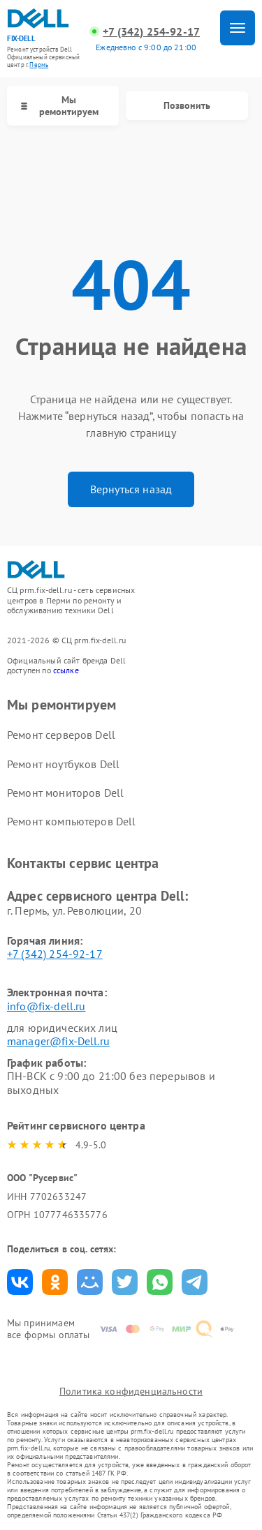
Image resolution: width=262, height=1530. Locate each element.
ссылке (66, 670)
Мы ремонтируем (60, 105)
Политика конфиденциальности (131, 1391)
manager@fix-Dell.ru (58, 1041)
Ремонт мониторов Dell (65, 793)
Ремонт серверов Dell (61, 735)
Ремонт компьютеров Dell (71, 821)
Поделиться (20, 1282)
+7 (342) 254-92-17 (151, 31)
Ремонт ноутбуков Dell (63, 764)
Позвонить (186, 105)
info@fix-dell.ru (46, 1006)
